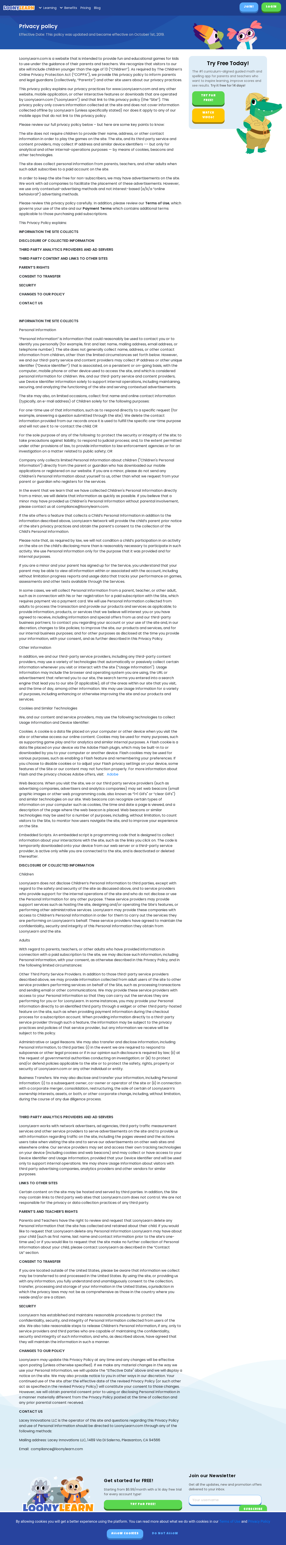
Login (271, 6)
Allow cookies (125, 1533)
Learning (48, 8)
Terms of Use (229, 1521)
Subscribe (253, 1509)
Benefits (68, 8)
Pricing (85, 8)
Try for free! (208, 98)
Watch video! (208, 115)
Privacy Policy (259, 1521)
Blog (97, 8)
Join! (249, 6)
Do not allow (165, 1533)
